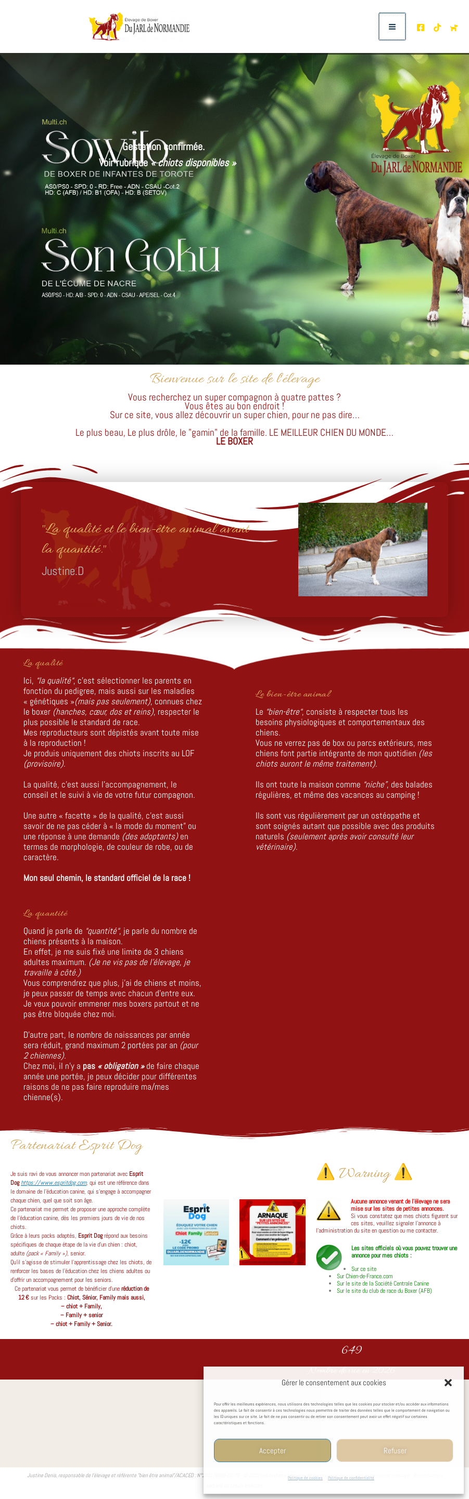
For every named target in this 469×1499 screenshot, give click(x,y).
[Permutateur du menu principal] (392, 26)
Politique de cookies (305, 1477)
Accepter (272, 1450)
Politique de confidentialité (351, 1477)
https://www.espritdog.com (53, 1183)
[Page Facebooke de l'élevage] (420, 27)
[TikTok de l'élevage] (437, 27)
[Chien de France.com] (454, 27)
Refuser (395, 1450)
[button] (448, 1382)
